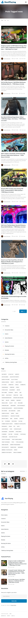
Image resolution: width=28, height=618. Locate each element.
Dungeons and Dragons (18, 397)
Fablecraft (18, 400)
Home (2, 20)
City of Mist (4, 384)
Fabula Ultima (5, 402)
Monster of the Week (15, 415)
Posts (10, 613)
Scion (11, 429)
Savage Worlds (5, 429)
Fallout (11, 402)
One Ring (16, 418)
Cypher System (5, 389)
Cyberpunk (12, 387)
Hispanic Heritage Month (7, 408)
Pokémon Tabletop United (7, 423)
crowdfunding (5, 387)
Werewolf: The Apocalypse (7, 449)
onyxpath (22, 418)
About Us (13, 615)
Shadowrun (11, 431)
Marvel (12, 413)
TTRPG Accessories (19, 442)
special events (18, 431)
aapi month (4, 374)
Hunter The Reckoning (18, 408)
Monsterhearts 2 (5, 415)
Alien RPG (17, 374)
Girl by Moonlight (21, 405)
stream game (4, 436)
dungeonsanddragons (6, 397)
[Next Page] (23, 311)
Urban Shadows (5, 444)
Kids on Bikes (4, 410)
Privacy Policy (13, 605)
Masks (17, 413)
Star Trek (10, 434)
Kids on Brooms (12, 410)
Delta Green (4, 392)
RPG (14, 426)
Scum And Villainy (17, 429)
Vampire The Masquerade (15, 444)
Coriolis (16, 384)
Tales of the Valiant (6, 439)
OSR (2, 421)
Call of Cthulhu (14, 379)
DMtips (16, 392)
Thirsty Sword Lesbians (17, 439)
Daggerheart (12, 389)
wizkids (15, 449)
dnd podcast (9, 395)
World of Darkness (17, 452)
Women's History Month (7, 452)
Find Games (20, 402)
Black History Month (14, 376)
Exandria (13, 400)
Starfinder (4, 434)
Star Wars (16, 434)
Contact (8, 615)
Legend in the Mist (5, 413)
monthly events (5, 418)
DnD (20, 392)
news (11, 418)
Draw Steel (16, 395)
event (3, 400)
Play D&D (20, 421)
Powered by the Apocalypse (19, 423)
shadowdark (4, 431)
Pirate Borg (14, 421)
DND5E (3, 395)
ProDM (10, 426)
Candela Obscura (5, 382)
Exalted (7, 400)
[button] (26, 2)
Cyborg (17, 387)
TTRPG (12, 442)
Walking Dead (13, 447)
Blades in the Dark (5, 379)
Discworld (11, 392)
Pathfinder (7, 421)
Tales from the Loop (13, 436)
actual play (10, 374)
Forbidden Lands (5, 405)
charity (12, 382)
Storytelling (23, 434)
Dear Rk (18, 389)
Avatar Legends (5, 376)
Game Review (13, 405)
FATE (15, 402)
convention (10, 384)
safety (18, 426)
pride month (4, 426)
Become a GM (3, 615)
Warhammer (20, 447)
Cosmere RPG (22, 384)
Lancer (18, 410)
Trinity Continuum (6, 442)
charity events (19, 382)
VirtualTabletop (5, 447)
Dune (21, 395)
